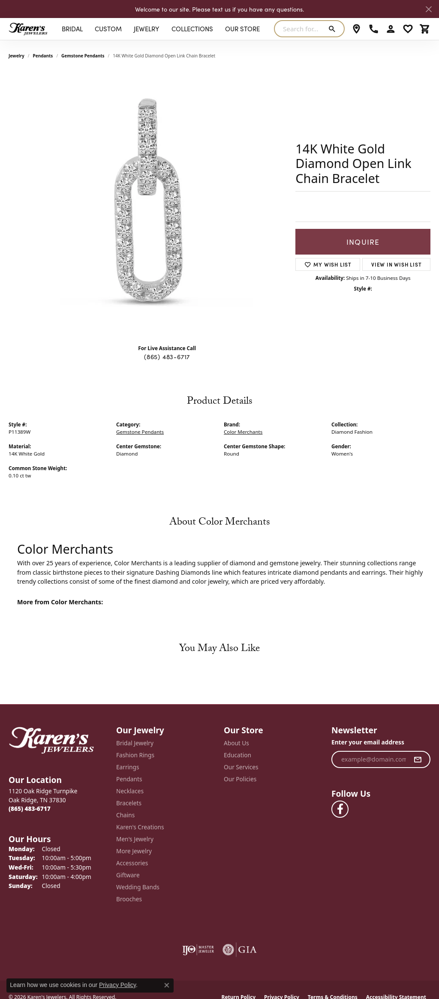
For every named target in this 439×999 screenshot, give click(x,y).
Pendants (43, 56)
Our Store (242, 28)
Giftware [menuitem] (128, 875)
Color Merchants (243, 432)
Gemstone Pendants (83, 56)
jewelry (16, 56)
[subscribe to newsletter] (418, 759)
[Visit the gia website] (240, 949)
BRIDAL (72, 28)
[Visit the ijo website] (198, 949)
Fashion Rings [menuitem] (135, 755)
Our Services (241, 767)
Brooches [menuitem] (129, 899)
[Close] (428, 9)
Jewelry (146, 28)
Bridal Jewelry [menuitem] (134, 743)
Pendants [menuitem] (129, 779)
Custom (108, 28)
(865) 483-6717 (167, 356)
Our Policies (240, 779)
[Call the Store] (30, 808)
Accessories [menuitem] (132, 863)
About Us (236, 743)
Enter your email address (367, 742)
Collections (192, 28)
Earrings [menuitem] (127, 767)
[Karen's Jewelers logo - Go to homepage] (28, 28)
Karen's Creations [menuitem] (140, 827)
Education (237, 755)
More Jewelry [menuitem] (134, 851)
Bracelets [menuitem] (128, 803)
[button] (390, 28)
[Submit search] (334, 28)
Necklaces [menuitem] (130, 791)
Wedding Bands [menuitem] (137, 887)
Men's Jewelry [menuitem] (134, 839)
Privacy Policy (117, 984)
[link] (356, 28)
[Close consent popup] (166, 985)
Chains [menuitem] (125, 815)
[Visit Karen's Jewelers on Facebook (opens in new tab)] (340, 809)
